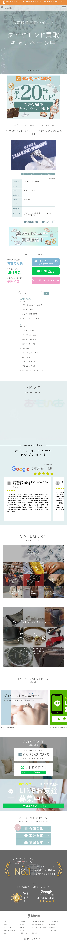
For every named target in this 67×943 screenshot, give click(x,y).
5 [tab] (39, 71)
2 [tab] (31, 71)
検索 (46, 293)
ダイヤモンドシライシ (30, 174)
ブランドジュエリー (47, 174)
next (40, 254)
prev (27, 254)
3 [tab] (33, 71)
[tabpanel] (33, 37)
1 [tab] (28, 71)
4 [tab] (36, 71)
